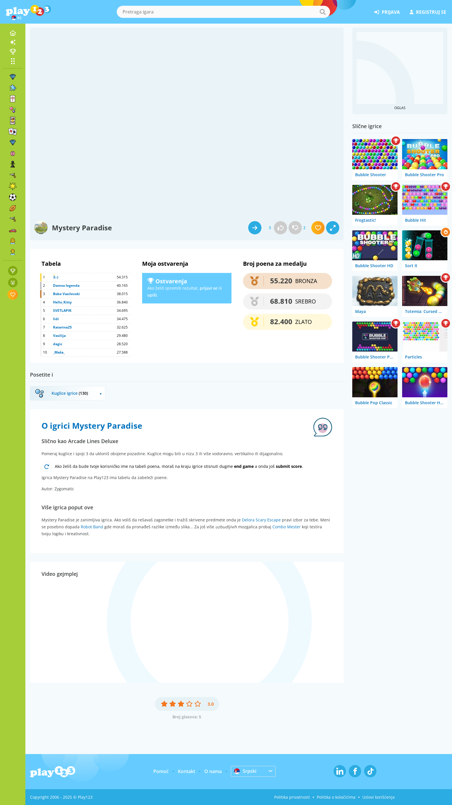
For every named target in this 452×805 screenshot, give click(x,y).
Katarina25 (62, 327)
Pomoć (161, 771)
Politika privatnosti (292, 797)
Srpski (245, 771)
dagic (57, 343)
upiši (152, 295)
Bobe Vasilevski (66, 293)
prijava (387, 12)
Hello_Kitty (62, 302)
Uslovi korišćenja (378, 797)
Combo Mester (286, 526)
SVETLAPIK (62, 310)
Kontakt (186, 771)
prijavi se (208, 288)
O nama (213, 771)
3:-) (55, 277)
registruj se (428, 12)
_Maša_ (59, 352)
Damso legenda (66, 285)
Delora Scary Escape (261, 520)
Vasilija (59, 335)
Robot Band (92, 526)
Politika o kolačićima (336, 797)
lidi (56, 318)
